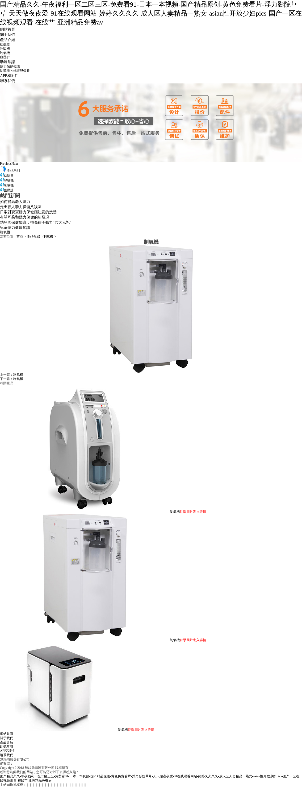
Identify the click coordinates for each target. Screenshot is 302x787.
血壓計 (5, 57)
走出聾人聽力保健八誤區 (21, 207)
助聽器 (5, 44)
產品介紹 (7, 39)
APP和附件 (9, 75)
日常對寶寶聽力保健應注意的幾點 (28, 212)
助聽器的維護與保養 (15, 71)
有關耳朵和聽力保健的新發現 (24, 217)
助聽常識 (7, 62)
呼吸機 (5, 48)
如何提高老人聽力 (15, 201)
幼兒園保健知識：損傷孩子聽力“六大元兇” (35, 222)
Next (15, 163)
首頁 (20, 236)
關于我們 (7, 34)
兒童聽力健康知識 (15, 227)
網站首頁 (7, 29)
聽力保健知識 (10, 66)
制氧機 (5, 53)
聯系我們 (7, 80)
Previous (6, 163)
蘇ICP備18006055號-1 (28, 763)
